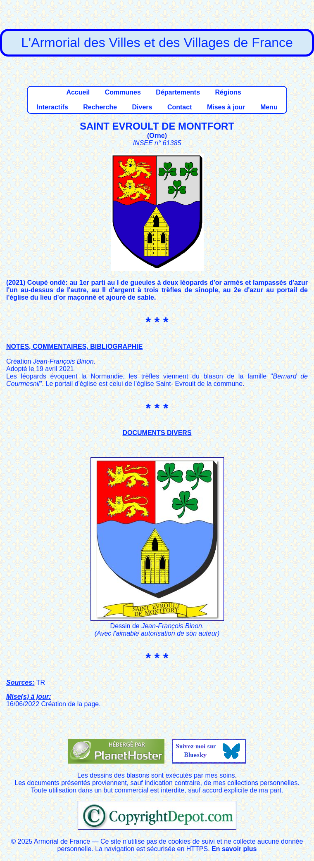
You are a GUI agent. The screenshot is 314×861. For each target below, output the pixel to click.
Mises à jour (226, 107)
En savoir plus (234, 848)
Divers (142, 107)
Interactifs (52, 107)
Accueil (78, 92)
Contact (179, 107)
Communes (123, 92)
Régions (228, 92)
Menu (269, 107)
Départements (178, 92)
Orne (156, 135)
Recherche (100, 107)
